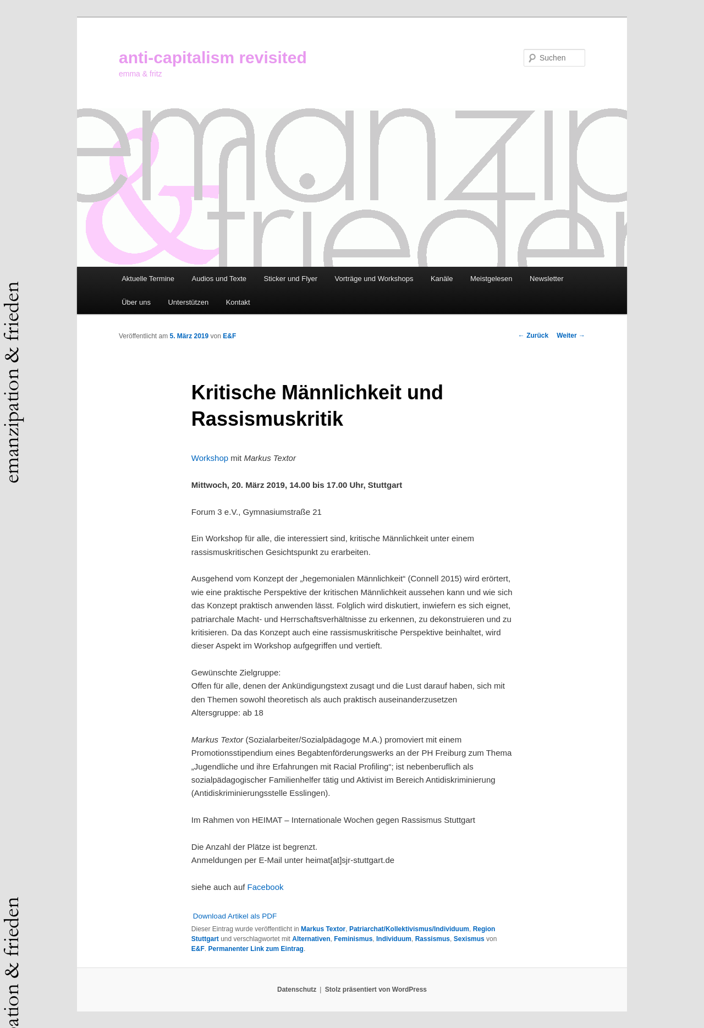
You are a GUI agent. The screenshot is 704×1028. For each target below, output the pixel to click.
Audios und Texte (219, 278)
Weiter (571, 335)
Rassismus (432, 939)
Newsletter (546, 278)
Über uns (136, 302)
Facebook (266, 887)
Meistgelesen (491, 278)
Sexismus (469, 939)
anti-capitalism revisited (213, 57)
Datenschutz (296, 989)
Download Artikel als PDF (235, 916)
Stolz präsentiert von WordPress (376, 989)
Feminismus (353, 939)
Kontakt (238, 302)
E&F (229, 336)
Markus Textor (323, 929)
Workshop (209, 458)
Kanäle (442, 278)
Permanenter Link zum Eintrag (256, 949)
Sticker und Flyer (291, 278)
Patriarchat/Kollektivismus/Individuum (409, 929)
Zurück (533, 335)
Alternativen (311, 939)
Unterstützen (188, 302)
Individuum (393, 939)
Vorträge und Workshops (374, 278)
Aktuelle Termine (148, 278)
